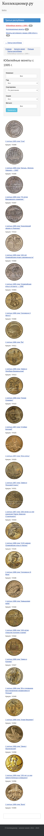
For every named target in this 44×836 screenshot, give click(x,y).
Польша (31, 49)
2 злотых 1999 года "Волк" (15, 804)
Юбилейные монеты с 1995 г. (17, 25)
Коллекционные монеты (15, 29)
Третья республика (14, 51)
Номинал (9, 73)
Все (21, 76)
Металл (9, 103)
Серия (8, 96)
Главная (8, 49)
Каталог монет (19, 49)
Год (7, 80)
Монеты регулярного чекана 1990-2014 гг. (22, 33)
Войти (4, 10)
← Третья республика (13, 43)
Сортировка (11, 87)
